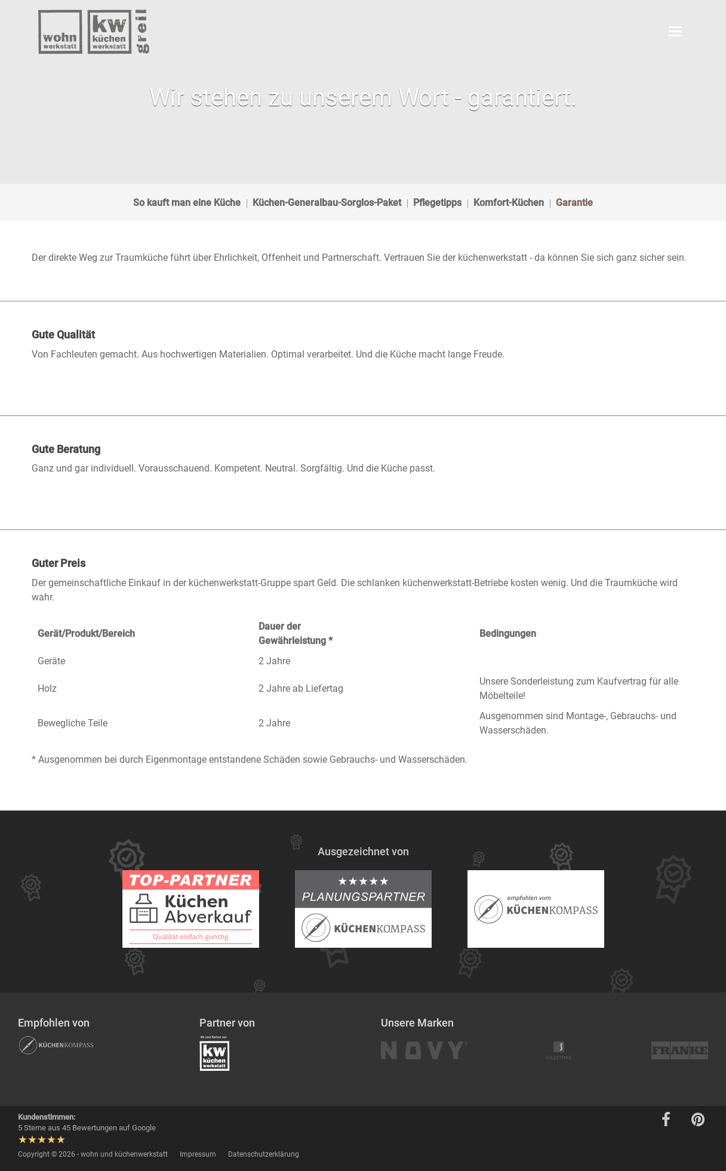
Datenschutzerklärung (263, 1154)
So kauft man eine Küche (187, 202)
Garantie (574, 202)
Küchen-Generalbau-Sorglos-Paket (327, 202)
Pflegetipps (437, 202)
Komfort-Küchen (508, 202)
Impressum (198, 1154)
